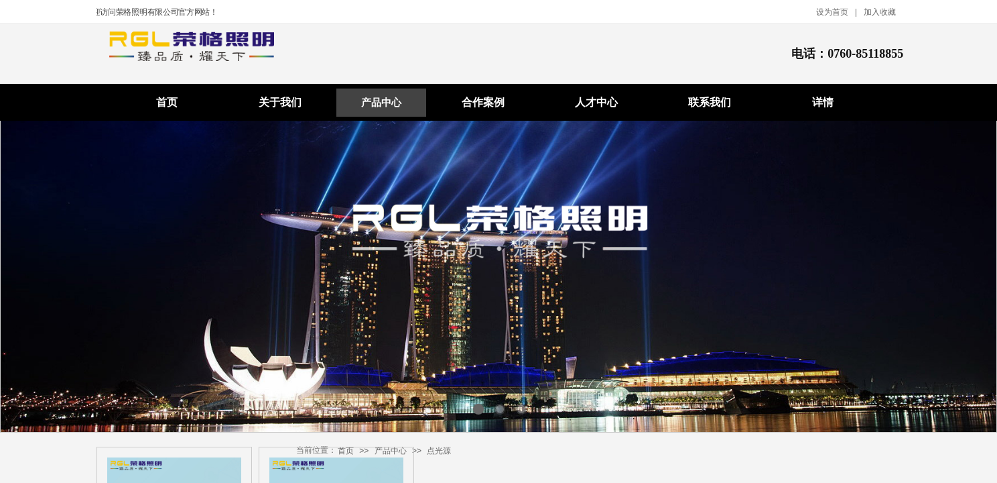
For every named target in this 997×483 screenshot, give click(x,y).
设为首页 (832, 12)
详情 (823, 102)
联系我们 (709, 102)
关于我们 (280, 102)
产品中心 (381, 102)
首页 (167, 102)
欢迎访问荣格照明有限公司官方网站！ (153, 12)
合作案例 (483, 102)
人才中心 (596, 102)
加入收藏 (880, 12)
